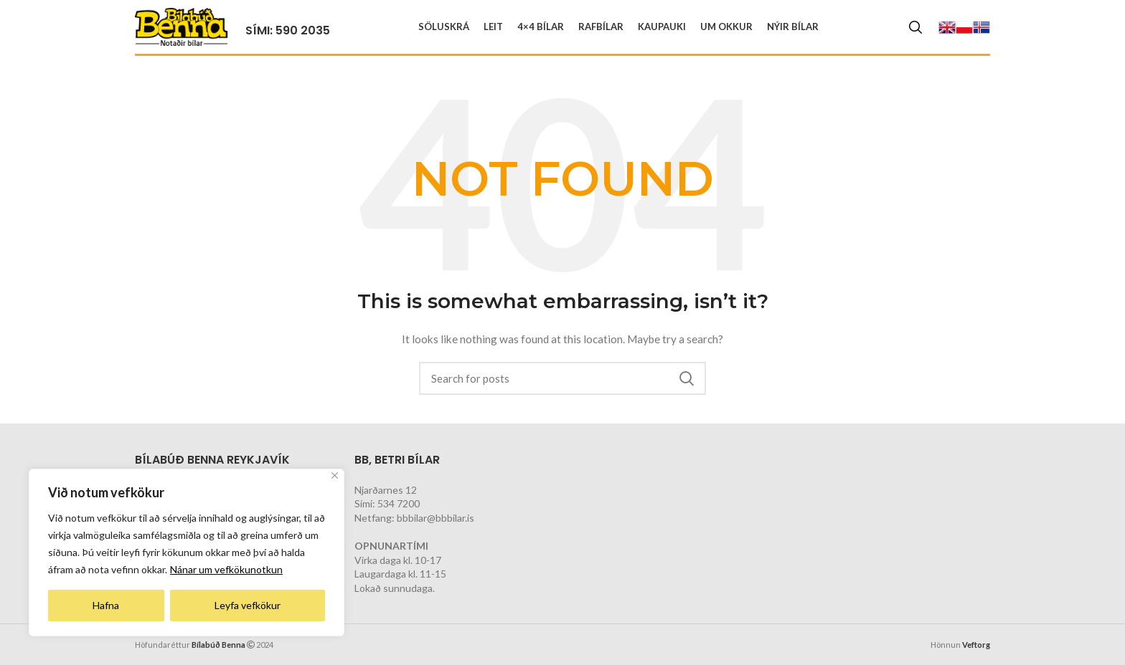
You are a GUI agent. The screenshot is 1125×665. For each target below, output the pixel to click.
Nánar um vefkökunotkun (226, 569)
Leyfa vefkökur (248, 605)
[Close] (334, 475)
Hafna (106, 605)
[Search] (915, 27)
